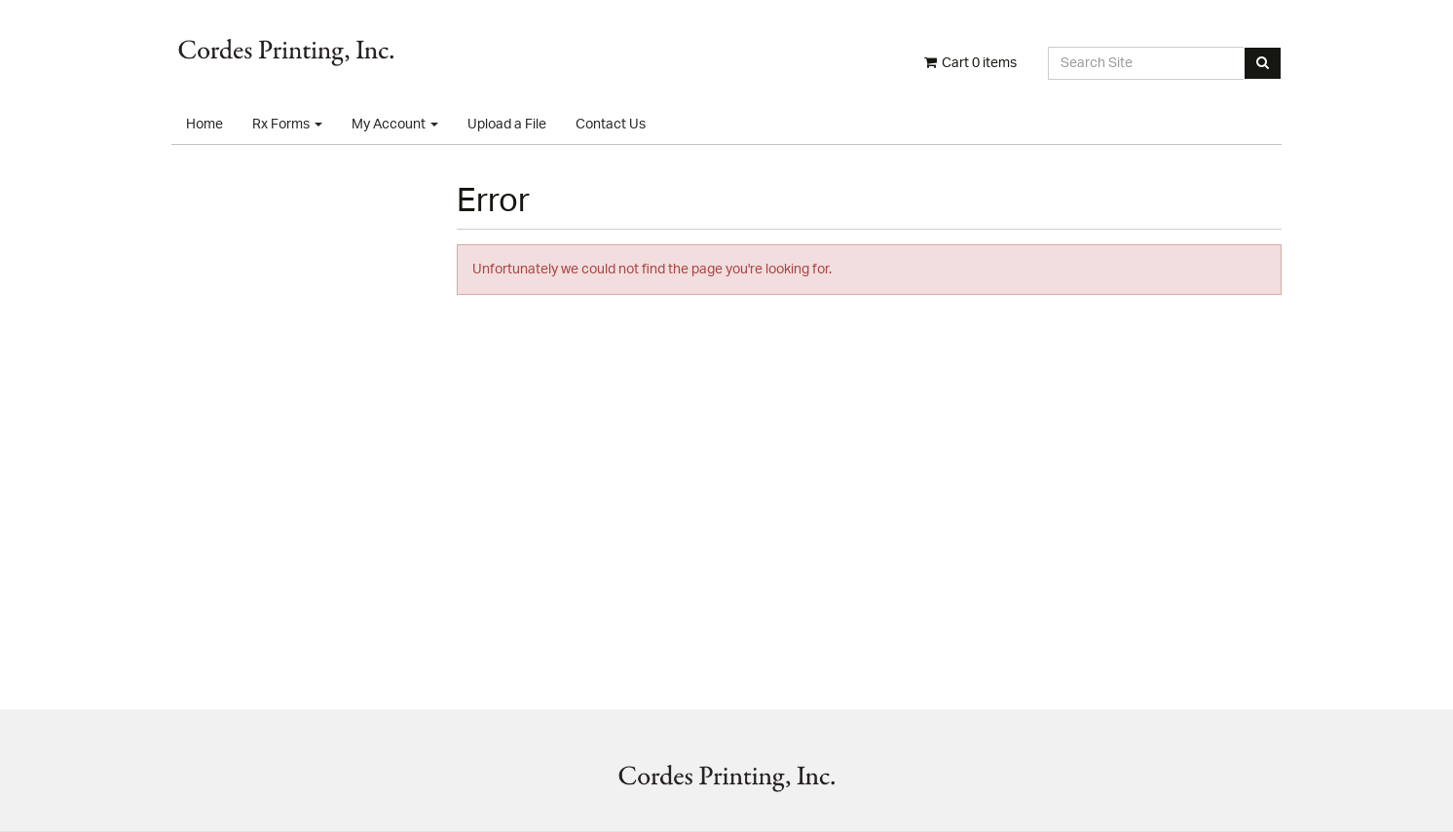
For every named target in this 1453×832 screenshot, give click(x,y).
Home (204, 124)
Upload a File (506, 124)
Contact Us (611, 124)
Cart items (969, 62)
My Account (395, 124)
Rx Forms (287, 124)
